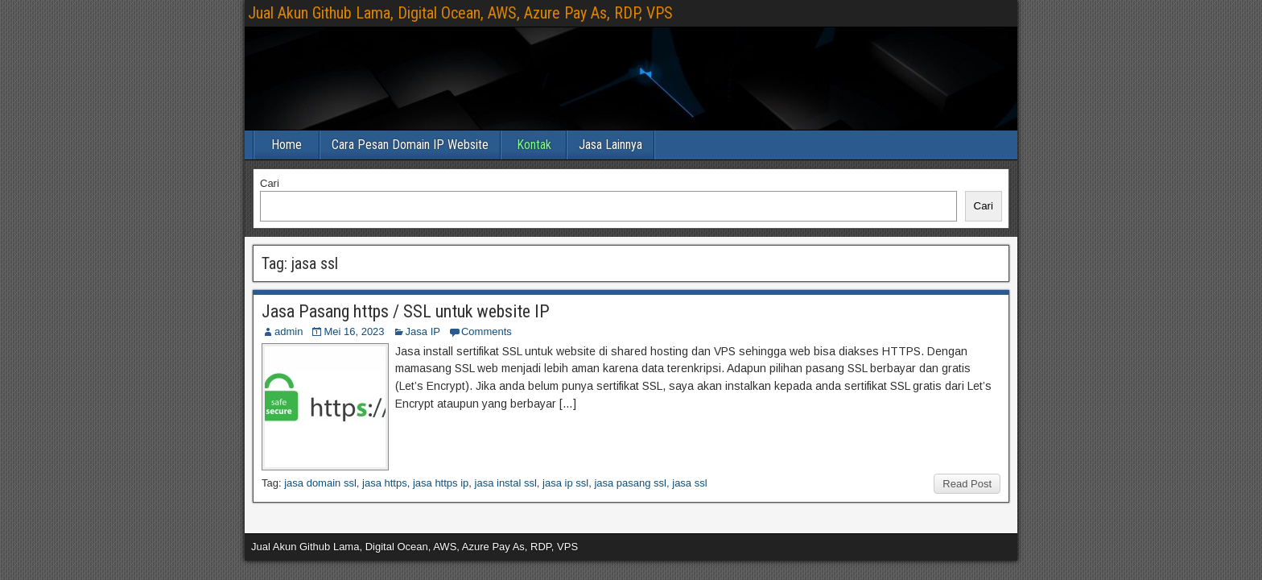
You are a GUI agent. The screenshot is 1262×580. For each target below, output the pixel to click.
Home (286, 144)
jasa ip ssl (565, 483)
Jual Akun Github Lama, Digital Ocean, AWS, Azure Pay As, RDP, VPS (460, 13)
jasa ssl (689, 483)
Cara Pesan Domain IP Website (410, 144)
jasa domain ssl (320, 483)
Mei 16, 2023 (354, 331)
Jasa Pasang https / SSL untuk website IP (406, 311)
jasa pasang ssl (630, 483)
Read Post (967, 484)
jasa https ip (440, 483)
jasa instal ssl (506, 483)
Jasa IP (423, 331)
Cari (269, 183)
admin (288, 331)
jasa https (384, 483)
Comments (486, 331)
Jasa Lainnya (610, 144)
